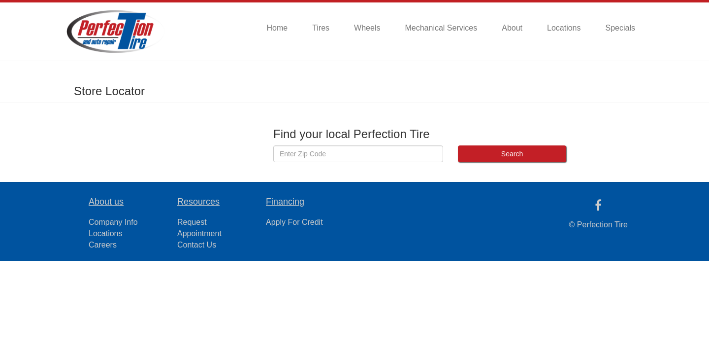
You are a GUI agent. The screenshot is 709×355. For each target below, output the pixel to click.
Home (277, 28)
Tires (320, 28)
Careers (103, 245)
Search (512, 154)
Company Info (113, 222)
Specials (620, 28)
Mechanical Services (441, 28)
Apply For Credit (294, 222)
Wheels (367, 28)
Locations (564, 28)
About (512, 28)
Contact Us (196, 245)
